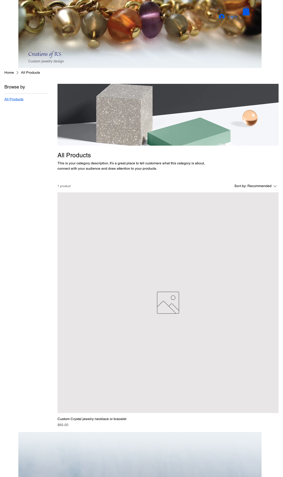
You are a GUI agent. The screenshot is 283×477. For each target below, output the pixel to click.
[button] (246, 10)
